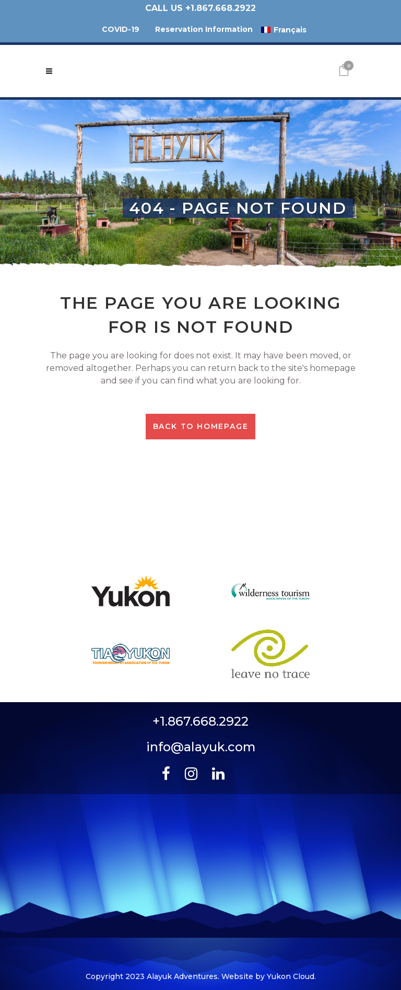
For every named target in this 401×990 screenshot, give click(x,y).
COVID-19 (120, 29)
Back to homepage (201, 426)
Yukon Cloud (290, 976)
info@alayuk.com (200, 746)
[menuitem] (283, 29)
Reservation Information (204, 29)
